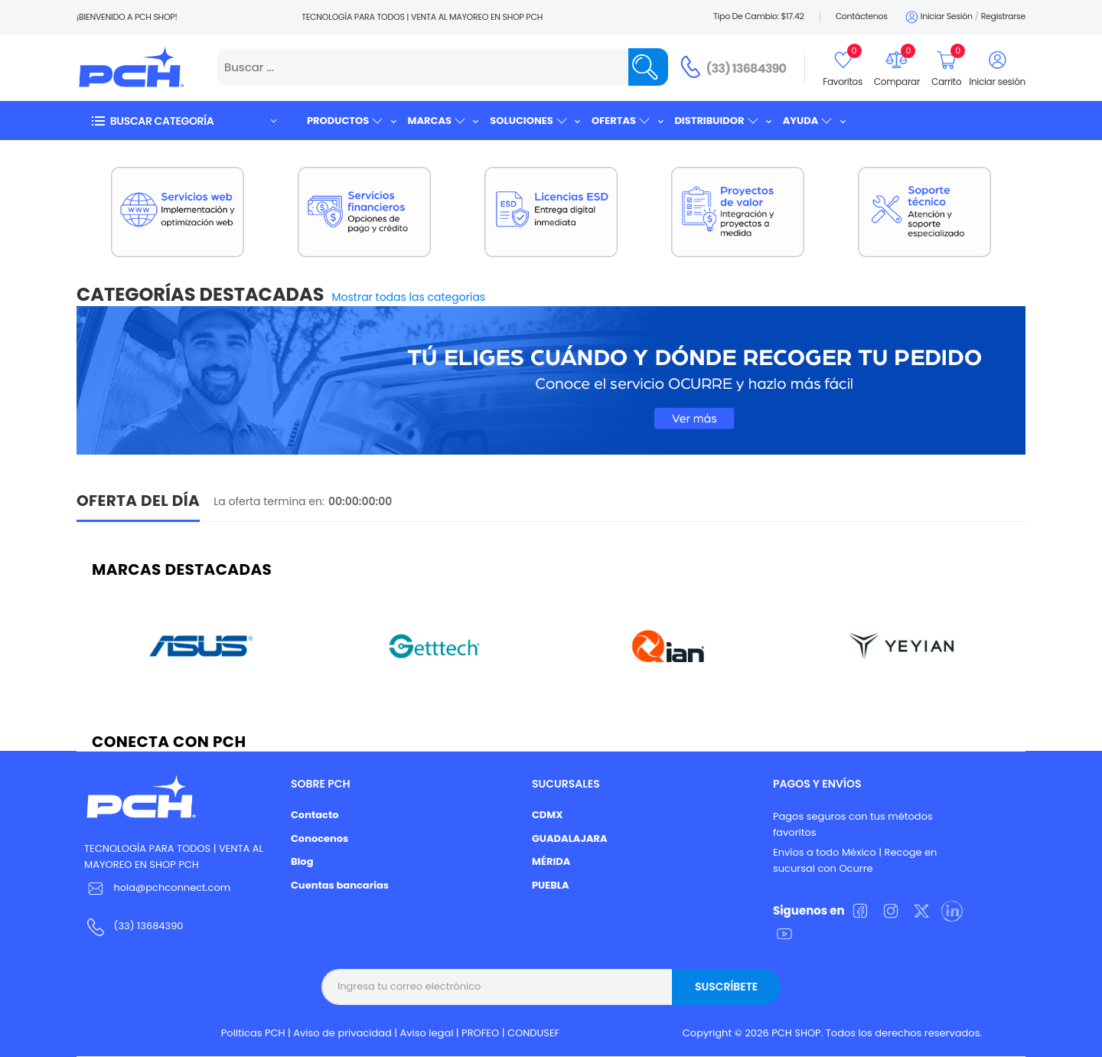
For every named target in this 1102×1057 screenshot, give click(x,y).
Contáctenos (862, 16)
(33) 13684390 (746, 68)
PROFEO (480, 1033)
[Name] (648, 67)
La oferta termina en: (269, 501)
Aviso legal (427, 1033)
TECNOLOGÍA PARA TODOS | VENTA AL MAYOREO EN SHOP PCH (173, 856)
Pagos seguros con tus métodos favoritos (853, 824)
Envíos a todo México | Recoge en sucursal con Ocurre (855, 860)
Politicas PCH (253, 1033)
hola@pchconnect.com (171, 887)
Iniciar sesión (938, 17)
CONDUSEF (533, 1033)
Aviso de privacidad (342, 1033)
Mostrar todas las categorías (409, 297)
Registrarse (1003, 16)
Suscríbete (726, 986)
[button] (184, 120)
